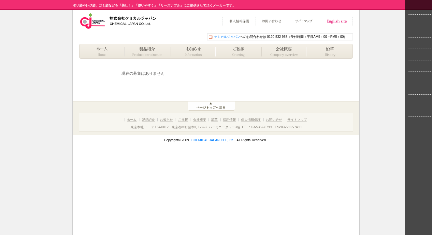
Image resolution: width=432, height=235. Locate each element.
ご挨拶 (239, 51)
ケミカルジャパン (227, 37)
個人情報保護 (239, 21)
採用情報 (229, 119)
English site (336, 21)
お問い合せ (274, 119)
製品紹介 (147, 51)
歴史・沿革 (330, 51)
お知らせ (193, 51)
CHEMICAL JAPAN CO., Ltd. (212, 140)
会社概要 (284, 51)
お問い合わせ (271, 21)
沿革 (214, 119)
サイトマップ (304, 21)
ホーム (102, 51)
